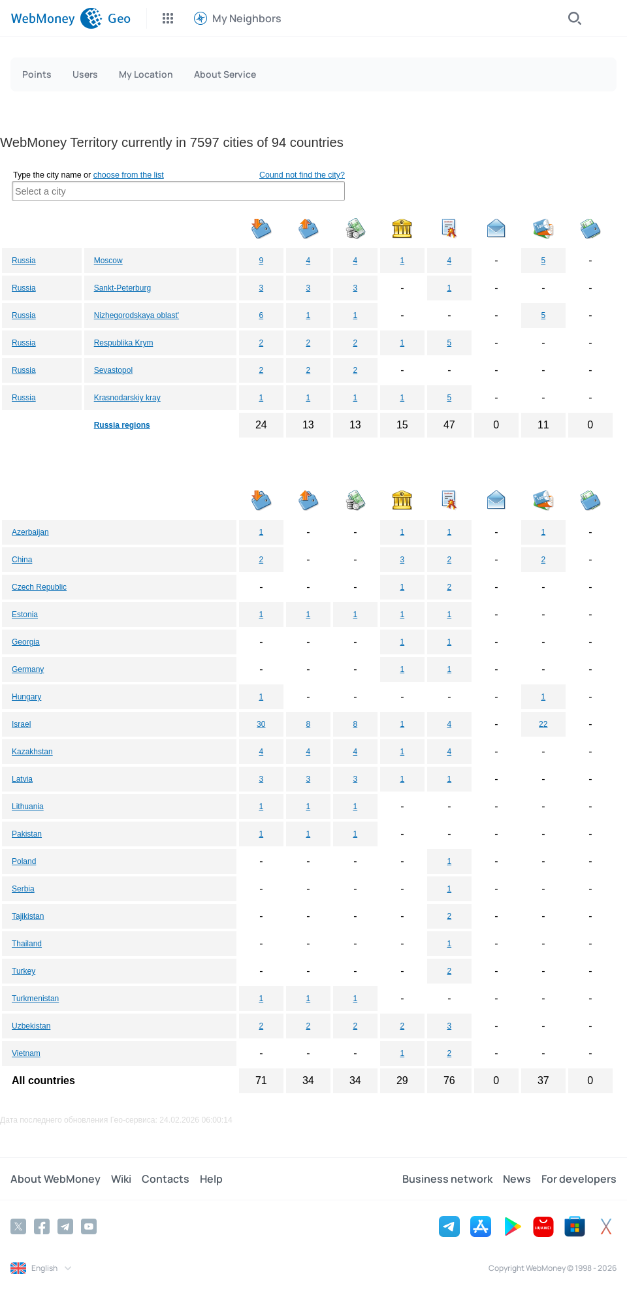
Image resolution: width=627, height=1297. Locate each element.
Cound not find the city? (302, 175)
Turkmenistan (35, 998)
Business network (447, 1179)
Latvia (22, 779)
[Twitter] (18, 1226)
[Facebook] (42, 1226)
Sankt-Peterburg (122, 288)
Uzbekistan (31, 1026)
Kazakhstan (32, 751)
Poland (24, 861)
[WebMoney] (56, 18)
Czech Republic (39, 587)
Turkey (23, 971)
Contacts (165, 1179)
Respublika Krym (123, 342)
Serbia (23, 888)
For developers (579, 1179)
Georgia (26, 642)
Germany (28, 669)
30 (261, 724)
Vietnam (26, 1053)
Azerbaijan (30, 532)
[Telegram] (65, 1226)
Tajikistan (28, 916)
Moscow (108, 260)
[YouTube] (89, 1226)
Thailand (27, 943)
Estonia (25, 614)
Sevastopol (113, 370)
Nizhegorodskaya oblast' (136, 315)
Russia (24, 260)
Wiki (121, 1179)
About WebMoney (55, 1179)
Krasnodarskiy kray (127, 397)
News (517, 1179)
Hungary (26, 696)
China (22, 559)
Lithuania (28, 806)
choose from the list (128, 175)
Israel (21, 724)
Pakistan (27, 834)
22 (543, 724)
